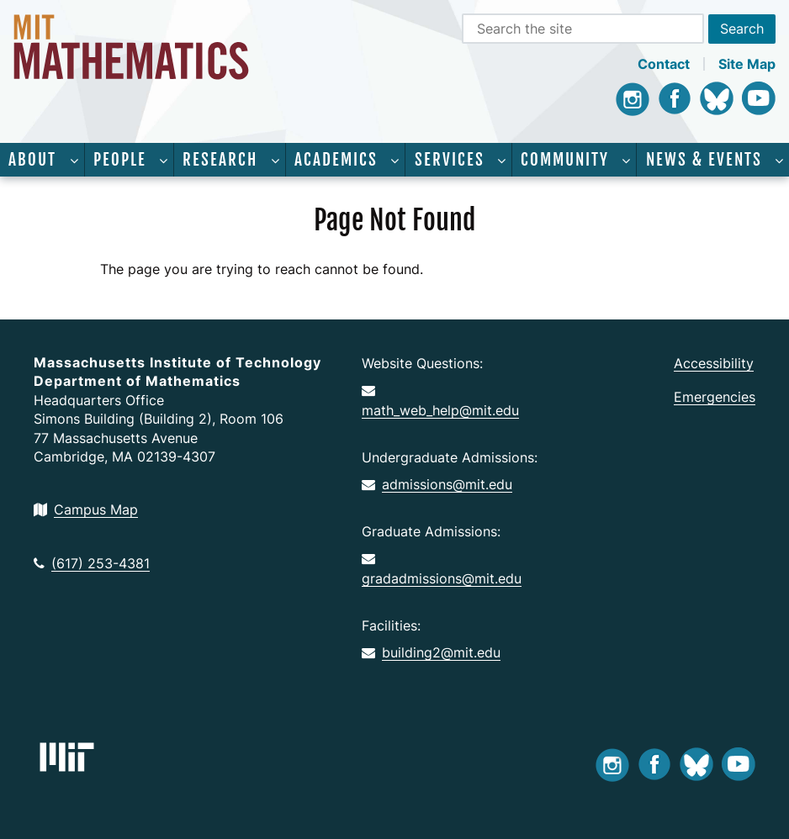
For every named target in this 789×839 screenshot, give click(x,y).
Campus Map (86, 509)
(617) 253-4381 (92, 563)
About (32, 160)
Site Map (747, 64)
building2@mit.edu (431, 652)
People (119, 160)
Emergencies (714, 396)
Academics (336, 160)
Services (450, 160)
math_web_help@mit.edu (440, 401)
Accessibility (714, 363)
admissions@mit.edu (437, 484)
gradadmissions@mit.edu (442, 569)
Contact (664, 64)
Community (565, 160)
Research (220, 160)
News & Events (704, 160)
